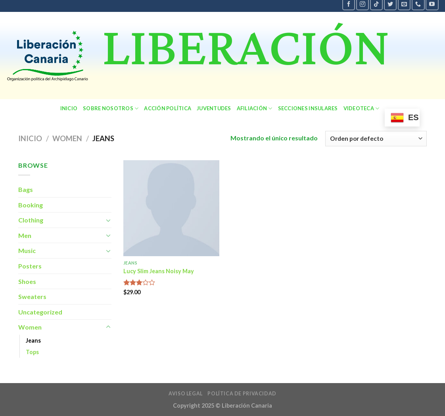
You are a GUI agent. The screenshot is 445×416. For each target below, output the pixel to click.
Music (27, 250)
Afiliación (254, 108)
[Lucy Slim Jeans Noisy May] (171, 208)
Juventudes (214, 108)
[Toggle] (108, 220)
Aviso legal (186, 394)
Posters (30, 266)
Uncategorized (40, 312)
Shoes (27, 281)
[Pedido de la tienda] (376, 138)
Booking (30, 205)
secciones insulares (308, 108)
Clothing (30, 220)
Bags (25, 189)
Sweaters (32, 296)
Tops (32, 352)
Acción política (167, 108)
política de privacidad (241, 394)
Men (24, 235)
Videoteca (361, 108)
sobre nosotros (110, 108)
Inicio (69, 108)
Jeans (33, 340)
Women (67, 138)
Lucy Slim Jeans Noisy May (158, 271)
